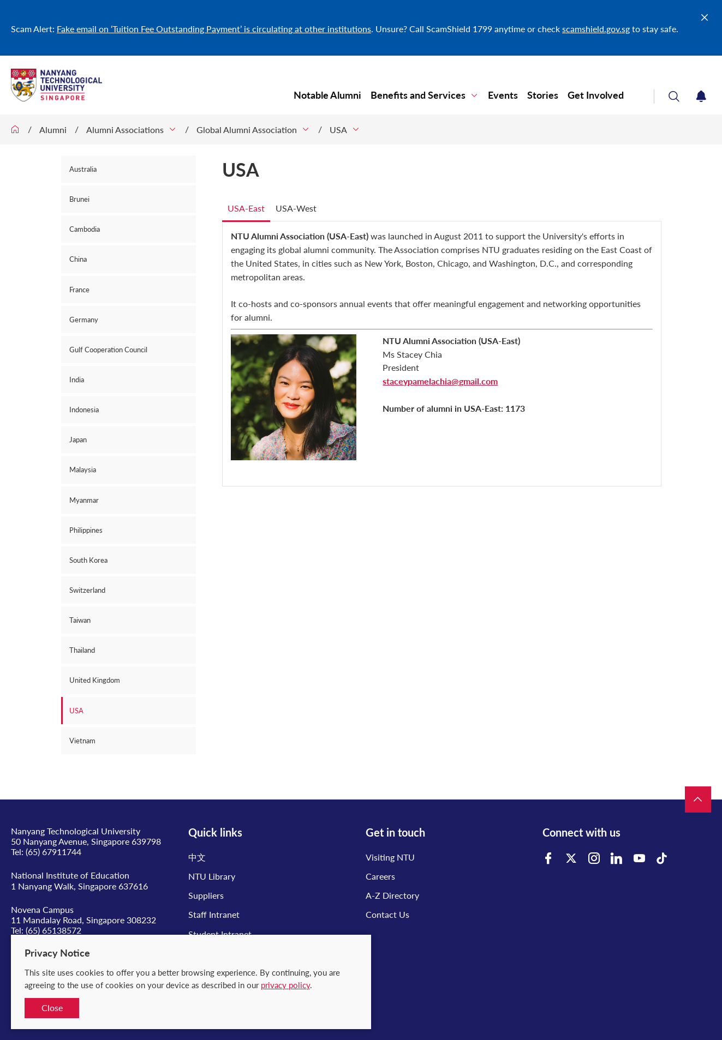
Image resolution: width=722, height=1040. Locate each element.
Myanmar (84, 500)
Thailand (82, 650)
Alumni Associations (125, 129)
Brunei (79, 199)
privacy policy (285, 985)
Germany (83, 319)
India (76, 379)
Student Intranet (220, 934)
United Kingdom (94, 680)
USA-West (296, 208)
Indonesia (84, 409)
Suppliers (206, 895)
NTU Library (211, 876)
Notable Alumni (327, 95)
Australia (83, 169)
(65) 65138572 (53, 930)
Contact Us (387, 914)
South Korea (88, 560)
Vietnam (82, 740)
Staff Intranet (214, 914)
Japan (78, 439)
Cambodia (84, 229)
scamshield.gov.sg (596, 28)
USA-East (246, 208)
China (78, 259)
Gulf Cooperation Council (108, 349)
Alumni (53, 129)
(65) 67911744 (53, 851)
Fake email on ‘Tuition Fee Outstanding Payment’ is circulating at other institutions (214, 28)
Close (52, 1007)
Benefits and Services (418, 95)
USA (338, 129)
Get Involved (596, 95)
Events (503, 95)
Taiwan (80, 620)
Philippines (86, 530)
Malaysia (82, 469)
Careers (380, 876)
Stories (542, 95)
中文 (197, 857)
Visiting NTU (390, 857)
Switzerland (87, 590)
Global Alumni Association (246, 129)
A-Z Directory (392, 895)
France (79, 289)
